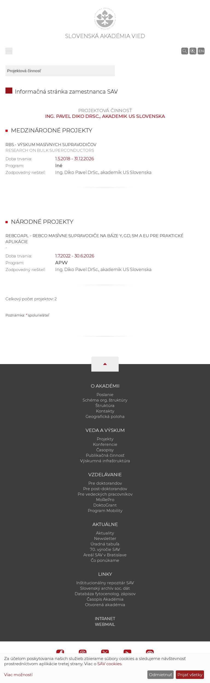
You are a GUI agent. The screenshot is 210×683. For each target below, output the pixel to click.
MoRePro (105, 499)
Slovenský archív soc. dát (105, 588)
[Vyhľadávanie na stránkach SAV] (184, 51)
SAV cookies (109, 663)
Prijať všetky (189, 674)
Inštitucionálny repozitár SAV (105, 582)
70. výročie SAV (105, 549)
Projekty (105, 439)
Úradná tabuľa (105, 544)
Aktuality (105, 533)
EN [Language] (201, 51)
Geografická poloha (105, 416)
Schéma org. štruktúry (105, 400)
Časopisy (105, 449)
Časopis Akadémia (105, 599)
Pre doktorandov (105, 483)
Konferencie (105, 444)
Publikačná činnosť (105, 455)
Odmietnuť (160, 674)
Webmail (105, 624)
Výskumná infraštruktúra (105, 460)
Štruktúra (105, 405)
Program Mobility (105, 510)
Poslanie (105, 394)
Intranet (105, 618)
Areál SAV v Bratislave (105, 555)
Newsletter (105, 538)
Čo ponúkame (105, 560)
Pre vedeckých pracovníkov (105, 494)
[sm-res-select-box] (60, 70)
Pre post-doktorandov (105, 488)
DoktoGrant (105, 505)
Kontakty (105, 411)
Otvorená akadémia (105, 604)
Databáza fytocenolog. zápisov (105, 593)
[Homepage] (105, 19)
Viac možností (18, 674)
